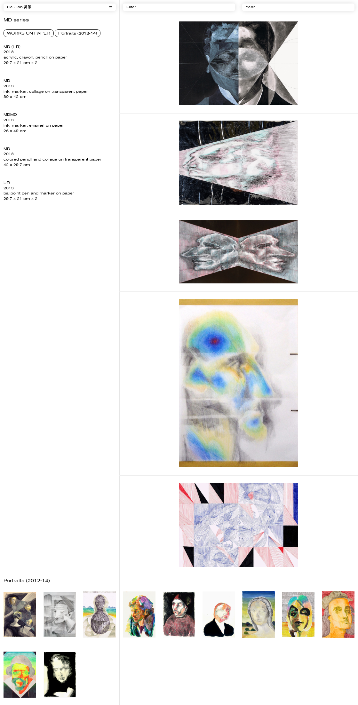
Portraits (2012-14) (77, 33)
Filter (131, 7)
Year (250, 7)
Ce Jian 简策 (19, 7)
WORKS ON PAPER (28, 33)
